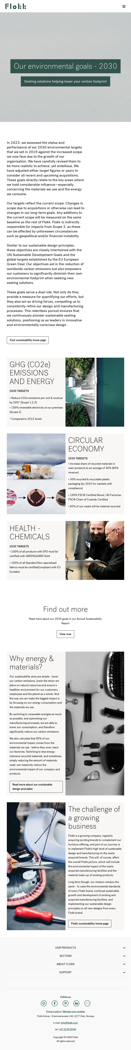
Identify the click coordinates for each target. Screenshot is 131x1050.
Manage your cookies (74, 1011)
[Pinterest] (65, 1003)
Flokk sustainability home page (89, 923)
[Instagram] (44, 1003)
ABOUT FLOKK (91, 964)
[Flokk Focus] (87, 1003)
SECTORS (93, 956)
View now (65, 634)
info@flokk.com (69, 1022)
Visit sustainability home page (28, 340)
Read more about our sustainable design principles (32, 787)
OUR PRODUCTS (90, 948)
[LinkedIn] (76, 1003)
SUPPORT (92, 972)
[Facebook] (54, 1003)
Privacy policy (53, 1011)
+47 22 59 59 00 (67, 1029)
